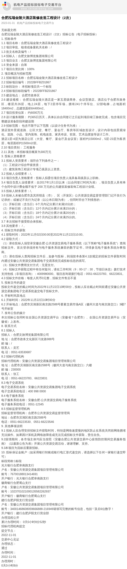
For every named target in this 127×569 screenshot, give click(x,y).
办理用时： (8, 561)
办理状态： (8, 543)
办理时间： (8, 552)
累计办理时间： (11, 522)
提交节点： (8, 530)
